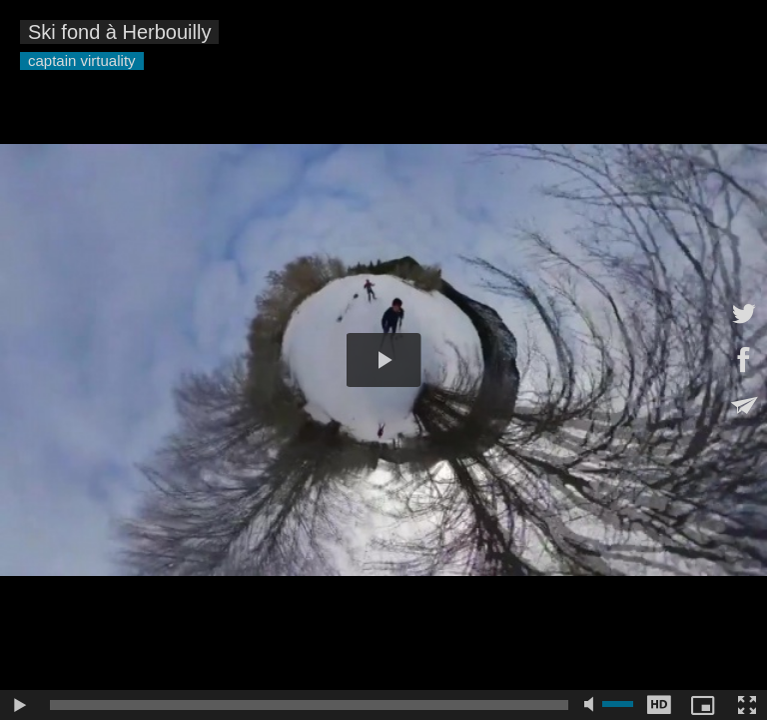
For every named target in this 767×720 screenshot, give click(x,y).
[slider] (309, 705)
